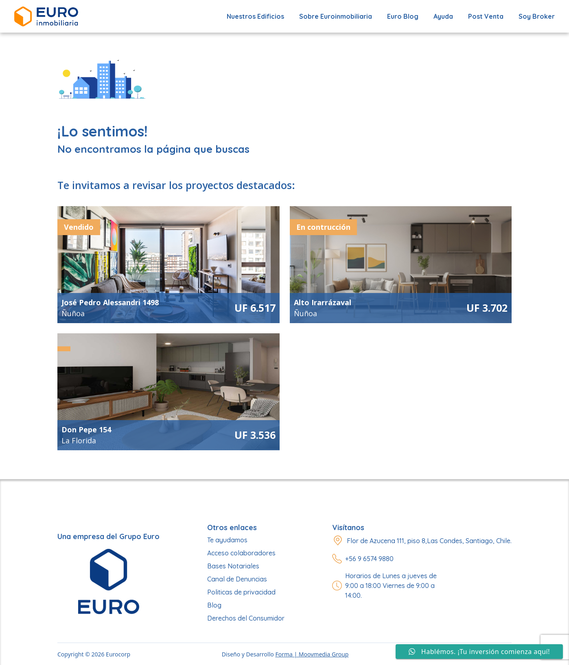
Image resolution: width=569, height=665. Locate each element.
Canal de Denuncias (237, 579)
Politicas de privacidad (241, 592)
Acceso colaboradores (241, 553)
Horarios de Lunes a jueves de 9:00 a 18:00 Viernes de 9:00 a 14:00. (391, 585)
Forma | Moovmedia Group (311, 654)
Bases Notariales (233, 566)
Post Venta (485, 16)
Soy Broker (537, 16)
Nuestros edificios (255, 16)
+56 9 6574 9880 (369, 559)
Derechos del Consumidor (245, 618)
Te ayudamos (227, 540)
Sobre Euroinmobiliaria (335, 16)
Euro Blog (402, 16)
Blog (214, 605)
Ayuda (443, 16)
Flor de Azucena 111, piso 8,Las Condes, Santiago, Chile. (429, 541)
